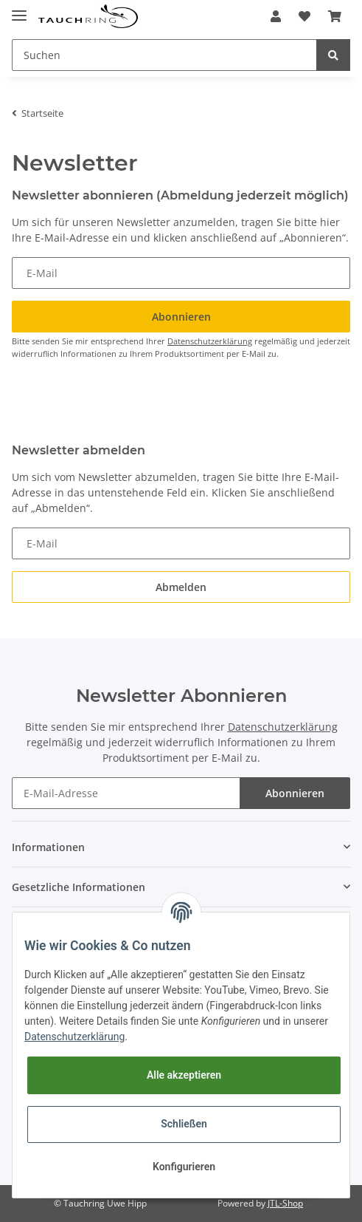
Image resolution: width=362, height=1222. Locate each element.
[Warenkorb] (334, 16)
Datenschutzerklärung (209, 341)
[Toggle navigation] (19, 9)
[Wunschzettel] (304, 16)
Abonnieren (294, 793)
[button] (276, 16)
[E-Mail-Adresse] (126, 793)
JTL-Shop (285, 1203)
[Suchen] (164, 55)
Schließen (184, 1124)
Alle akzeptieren (184, 1075)
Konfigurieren (184, 1166)
